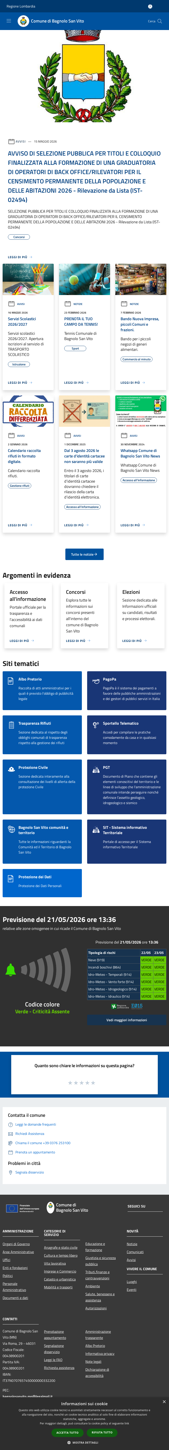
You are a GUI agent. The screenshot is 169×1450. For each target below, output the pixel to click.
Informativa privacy (99, 1353)
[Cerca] (159, 21)
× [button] (164, 1402)
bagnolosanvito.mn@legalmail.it (28, 1396)
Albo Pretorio (95, 1345)
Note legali (93, 1361)
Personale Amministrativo (14, 1286)
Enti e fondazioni (15, 1267)
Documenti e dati (15, 1297)
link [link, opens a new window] (127, 1423)
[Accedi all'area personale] (150, 6)
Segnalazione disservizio (54, 1348)
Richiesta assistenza (59, 1367)
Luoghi (132, 1281)
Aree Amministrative (18, 1251)
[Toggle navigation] (8, 20)
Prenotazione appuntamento (55, 1334)
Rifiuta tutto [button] (102, 1432)
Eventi (131, 1289)
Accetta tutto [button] (68, 1433)
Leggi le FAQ (53, 1359)
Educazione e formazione (95, 1247)
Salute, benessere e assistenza (100, 1297)
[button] (84, 1442)
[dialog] (84, 1423)
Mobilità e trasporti (58, 1287)
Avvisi (21, 141)
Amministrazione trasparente (98, 1334)
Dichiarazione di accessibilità (97, 1372)
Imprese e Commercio (60, 1271)
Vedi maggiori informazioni (127, 1020)
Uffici (6, 1259)
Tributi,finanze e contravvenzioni (97, 1275)
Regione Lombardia (21, 6)
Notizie (73, 304)
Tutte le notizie (84, 554)
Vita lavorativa (55, 1263)
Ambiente (92, 1286)
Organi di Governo (16, 1244)
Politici (8, 1275)
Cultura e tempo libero (60, 1255)
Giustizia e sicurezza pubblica (100, 1261)
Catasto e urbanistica (60, 1279)
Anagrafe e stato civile (60, 1247)
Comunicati (135, 1251)
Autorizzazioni (96, 1308)
